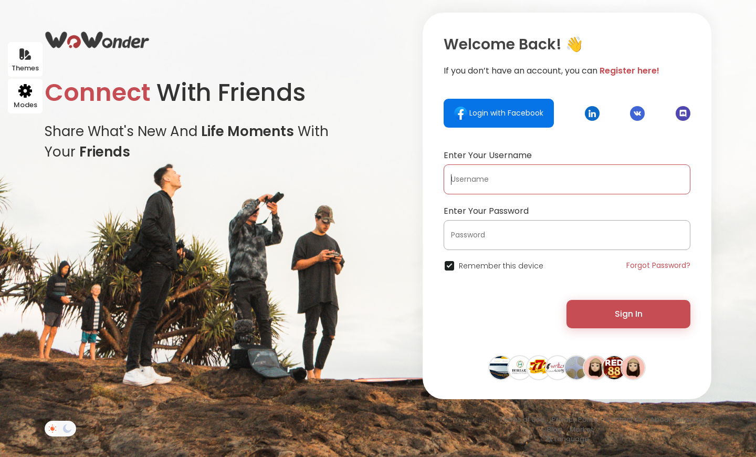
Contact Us (624, 419)
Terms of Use (522, 419)
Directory (691, 419)
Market (581, 429)
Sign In (629, 314)
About (660, 419)
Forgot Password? (658, 265)
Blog (554, 429)
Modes (25, 97)
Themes (25, 60)
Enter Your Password (486, 211)
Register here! (629, 71)
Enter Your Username (488, 155)
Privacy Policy (575, 419)
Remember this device (501, 266)
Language (567, 439)
